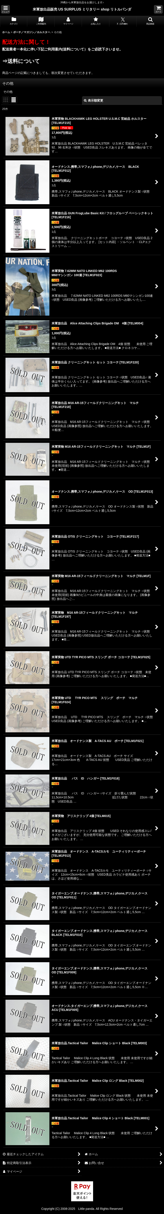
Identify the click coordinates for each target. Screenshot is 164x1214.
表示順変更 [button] (93, 100)
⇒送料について (21, 61)
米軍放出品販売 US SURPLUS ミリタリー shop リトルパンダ (82, 9)
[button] (5, 9)
